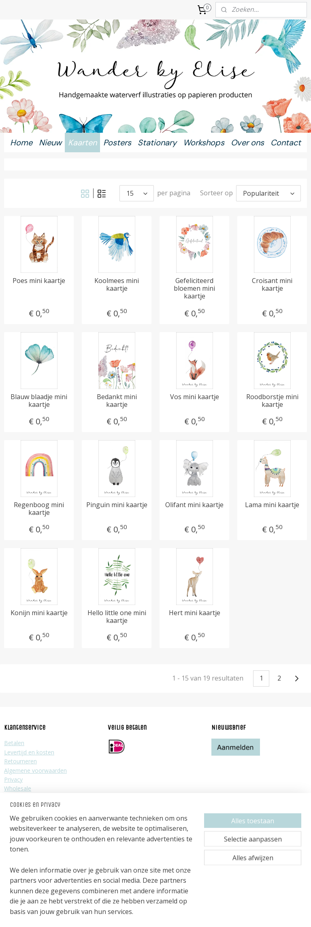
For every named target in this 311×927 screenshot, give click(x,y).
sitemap (127, 912)
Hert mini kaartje (194, 613)
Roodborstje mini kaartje (272, 400)
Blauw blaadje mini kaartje (39, 400)
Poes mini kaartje (39, 281)
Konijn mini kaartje (39, 613)
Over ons (247, 142)
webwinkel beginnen (175, 912)
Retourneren (20, 761)
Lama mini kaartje (272, 505)
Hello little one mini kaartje (116, 616)
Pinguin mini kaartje (116, 505)
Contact (286, 142)
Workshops (203, 142)
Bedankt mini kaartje (117, 400)
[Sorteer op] (268, 193)
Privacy (13, 779)
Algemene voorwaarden (35, 770)
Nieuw (50, 142)
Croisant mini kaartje (272, 284)
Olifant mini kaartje (194, 505)
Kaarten (82, 142)
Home (21, 142)
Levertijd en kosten (29, 752)
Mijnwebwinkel (245, 912)
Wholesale (17, 788)
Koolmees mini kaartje (116, 284)
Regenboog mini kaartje (39, 508)
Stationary (157, 142)
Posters (117, 142)
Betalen (14, 743)
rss (144, 912)
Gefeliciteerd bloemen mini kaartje (194, 288)
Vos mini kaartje (194, 397)
